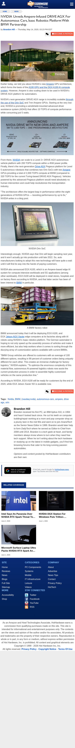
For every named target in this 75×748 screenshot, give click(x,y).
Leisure (28, 583)
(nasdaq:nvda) (29, 399)
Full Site (6, 583)
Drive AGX (40, 166)
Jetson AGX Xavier (15, 336)
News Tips (53, 575)
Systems (29, 571)
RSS (32, 607)
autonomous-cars (45, 399)
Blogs (4, 579)
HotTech (52, 587)
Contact (52, 579)
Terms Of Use (65, 649)
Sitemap (6, 587)
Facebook (35, 599)
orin (7, 402)
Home (5, 567)
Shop (4, 599)
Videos (28, 587)
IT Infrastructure (32, 579)
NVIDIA (16, 160)
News (16, 11)
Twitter (33, 595)
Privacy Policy (55, 583)
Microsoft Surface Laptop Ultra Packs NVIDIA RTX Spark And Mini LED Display (18, 549)
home (5, 11)
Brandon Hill (22, 408)
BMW (19, 282)
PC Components (33, 567)
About (51, 567)
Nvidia (11, 399)
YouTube (34, 603)
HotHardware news (62, 469)
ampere (59, 399)
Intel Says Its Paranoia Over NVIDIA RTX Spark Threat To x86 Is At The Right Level (17, 516)
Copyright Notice (47, 649)
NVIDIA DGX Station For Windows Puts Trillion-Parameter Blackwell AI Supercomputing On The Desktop (52, 516)
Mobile (28, 575)
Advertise (52, 571)
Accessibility (8, 595)
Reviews (6, 571)
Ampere (50, 84)
